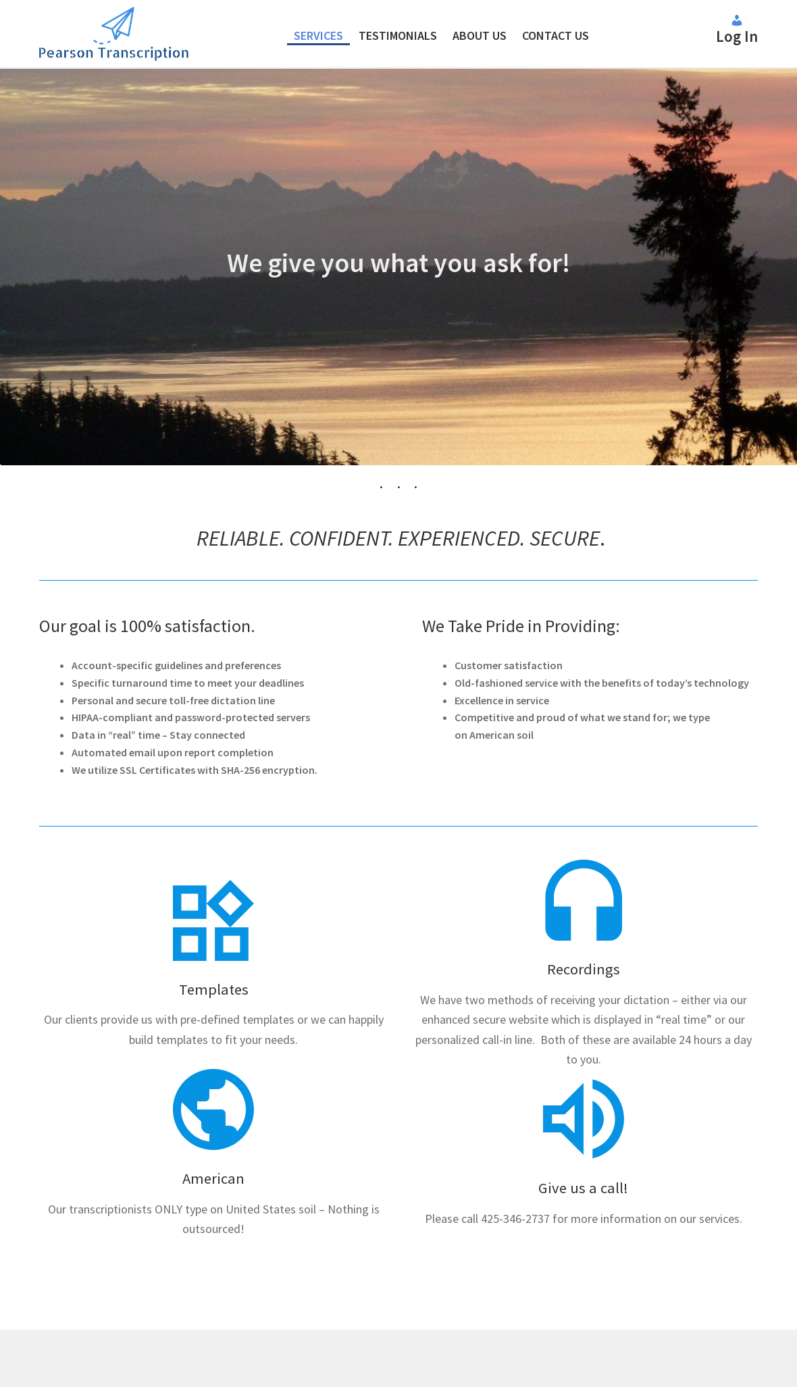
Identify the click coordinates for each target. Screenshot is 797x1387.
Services (318, 35)
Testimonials (398, 35)
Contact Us (555, 35)
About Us (480, 35)
